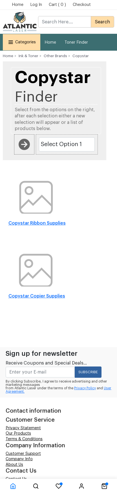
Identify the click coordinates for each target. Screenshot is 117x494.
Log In (36, 5)
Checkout (82, 5)
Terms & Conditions (24, 439)
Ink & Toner (28, 56)
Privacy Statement (23, 428)
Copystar (80, 56)
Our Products (18, 433)
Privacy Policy (85, 388)
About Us (14, 465)
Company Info (19, 459)
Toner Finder (76, 42)
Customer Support (23, 454)
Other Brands (55, 56)
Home (17, 5)
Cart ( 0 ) (57, 5)
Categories (21, 42)
